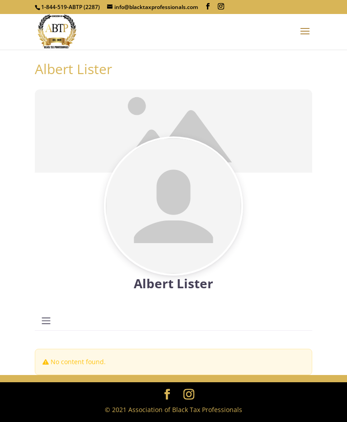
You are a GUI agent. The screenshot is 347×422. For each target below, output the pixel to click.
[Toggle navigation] (46, 320)
